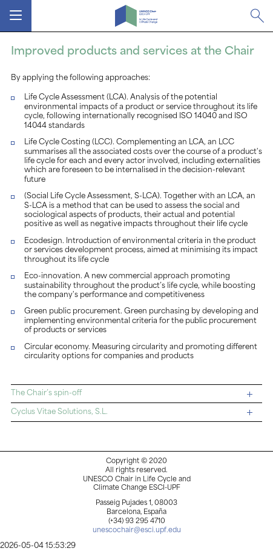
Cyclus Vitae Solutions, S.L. (131, 412)
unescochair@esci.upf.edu (137, 530)
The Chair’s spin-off (131, 394)
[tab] (136, 394)
